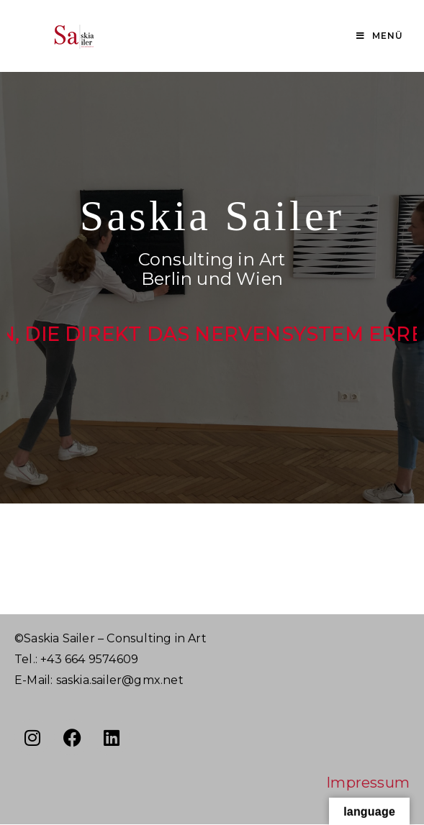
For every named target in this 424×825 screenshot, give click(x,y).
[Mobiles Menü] (379, 36)
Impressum (368, 782)
